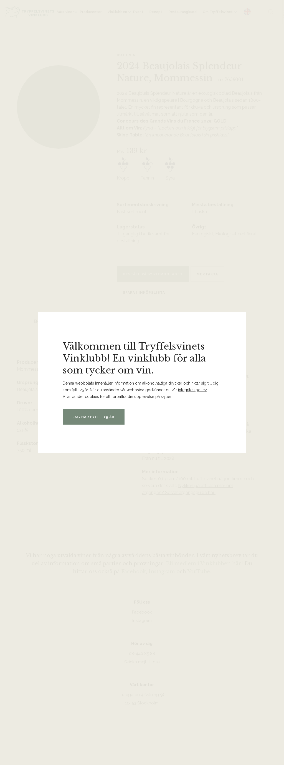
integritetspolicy (192, 390)
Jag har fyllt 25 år (95, 417)
